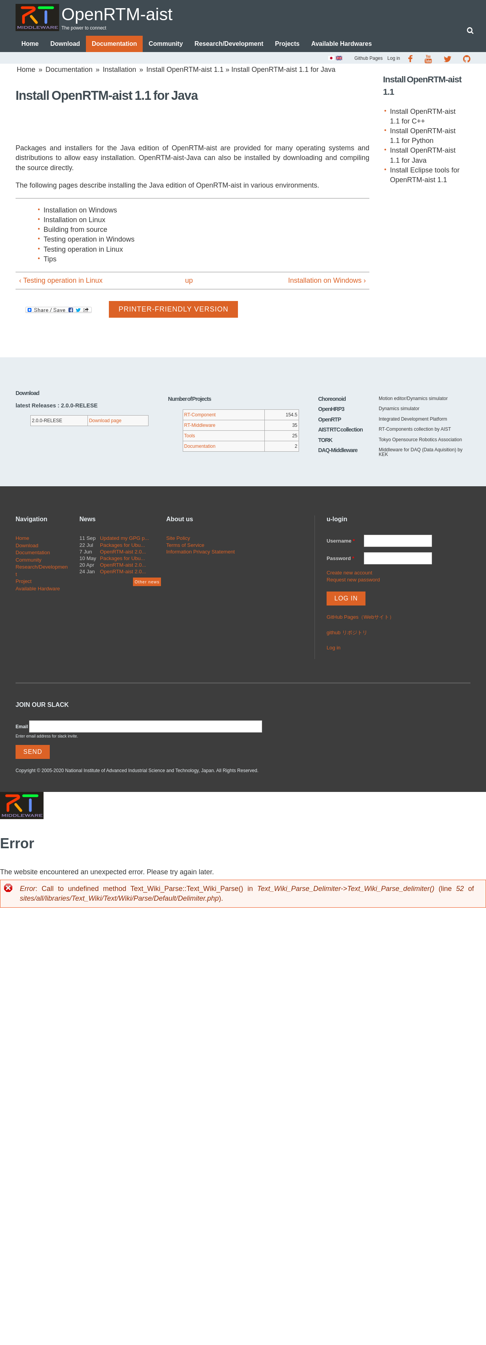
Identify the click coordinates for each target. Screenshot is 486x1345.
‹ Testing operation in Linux (61, 280)
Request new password (353, 580)
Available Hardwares (341, 43)
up (189, 280)
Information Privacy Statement (200, 552)
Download (65, 43)
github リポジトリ (347, 632)
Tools (189, 436)
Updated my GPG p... (124, 538)
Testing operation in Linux (83, 249)
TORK (325, 440)
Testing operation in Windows (89, 240)
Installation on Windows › (327, 280)
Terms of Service (185, 545)
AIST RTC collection (340, 429)
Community (166, 43)
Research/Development (228, 43)
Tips (50, 259)
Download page (105, 421)
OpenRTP (329, 419)
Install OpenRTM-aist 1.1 (185, 69)
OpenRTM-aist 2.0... (123, 552)
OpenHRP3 (331, 409)
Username (341, 541)
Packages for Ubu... (122, 545)
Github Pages (369, 58)
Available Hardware (38, 589)
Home (29, 43)
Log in (393, 58)
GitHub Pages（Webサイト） (360, 617)
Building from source (75, 229)
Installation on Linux (74, 220)
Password (340, 558)
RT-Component (200, 415)
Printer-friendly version (173, 309)
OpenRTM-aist (118, 14)
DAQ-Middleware (337, 450)
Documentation (114, 43)
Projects (287, 43)
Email (22, 726)
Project (23, 581)
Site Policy (178, 538)
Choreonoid (332, 399)
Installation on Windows (80, 210)
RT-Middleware (199, 425)
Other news (147, 581)
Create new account (349, 573)
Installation (119, 69)
